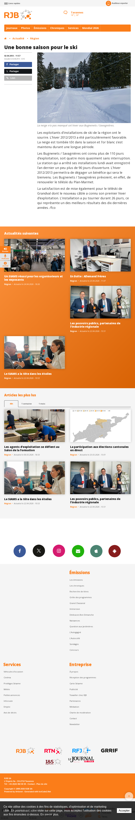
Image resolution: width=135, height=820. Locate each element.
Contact (73, 718)
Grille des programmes (81, 597)
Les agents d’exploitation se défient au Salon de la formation (31, 448)
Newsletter (75, 724)
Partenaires (75, 701)
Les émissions (76, 580)
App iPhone (96, 551)
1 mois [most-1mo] (42, 403)
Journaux (11, 28)
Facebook (20, 551)
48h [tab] (11, 403)
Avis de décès (10, 712)
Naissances (75, 620)
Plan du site (41, 784)
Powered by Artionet (13, 792)
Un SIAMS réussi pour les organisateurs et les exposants (33, 278)
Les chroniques (77, 586)
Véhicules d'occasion (13, 671)
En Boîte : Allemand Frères (88, 276)
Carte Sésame (76, 683)
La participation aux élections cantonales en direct (99, 448)
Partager (12, 64)
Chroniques (57, 28)
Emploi (7, 707)
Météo (7, 689)
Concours (74, 650)
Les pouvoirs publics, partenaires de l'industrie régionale (95, 325)
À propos (74, 671)
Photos (25, 28)
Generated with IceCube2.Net (37, 792)
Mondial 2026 (90, 28)
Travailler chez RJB (78, 695)
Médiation (74, 707)
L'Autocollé (75, 638)
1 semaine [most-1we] (26, 403)
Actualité (18, 38)
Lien (10, 78)
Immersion (75, 609)
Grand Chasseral (77, 603)
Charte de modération (80, 712)
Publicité (74, 689)
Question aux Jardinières (81, 626)
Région (34, 38)
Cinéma (7, 677)
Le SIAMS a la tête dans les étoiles (28, 374)
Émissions (40, 28)
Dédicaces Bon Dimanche (82, 615)
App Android (114, 551)
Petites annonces (12, 695)
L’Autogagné (75, 632)
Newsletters (78, 551)
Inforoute (8, 701)
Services (73, 28)
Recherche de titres (79, 591)
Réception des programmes (83, 677)
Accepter (124, 810)
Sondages (74, 644)
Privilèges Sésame (12, 683)
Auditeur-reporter (117, 3)
